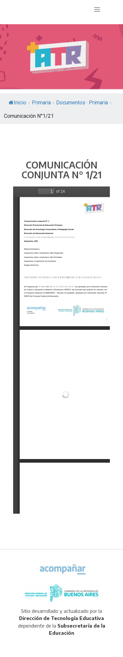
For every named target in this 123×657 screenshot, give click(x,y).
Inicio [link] (17, 102)
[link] (58, 57)
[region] (61, 57)
